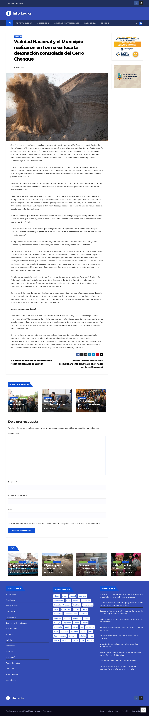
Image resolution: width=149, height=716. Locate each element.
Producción (11, 657)
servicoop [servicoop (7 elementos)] (66, 640)
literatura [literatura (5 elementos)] (77, 618)
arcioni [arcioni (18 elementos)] (73, 596)
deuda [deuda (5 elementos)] (84, 609)
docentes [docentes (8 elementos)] (58, 614)
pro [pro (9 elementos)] (90, 631)
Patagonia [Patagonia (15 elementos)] (64, 631)
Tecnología (11, 680)
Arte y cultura (24, 23)
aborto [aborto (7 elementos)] (56, 596)
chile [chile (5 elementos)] (68, 600)
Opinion (105, 23)
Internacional (12, 629)
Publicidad (125, 711)
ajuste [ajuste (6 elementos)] (64, 596)
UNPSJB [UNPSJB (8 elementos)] (90, 640)
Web (10, 509)
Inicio (117, 711)
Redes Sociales (13, 663)
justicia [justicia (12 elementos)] (67, 618)
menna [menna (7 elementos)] (76, 623)
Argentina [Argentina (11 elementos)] (82, 596)
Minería (9, 634)
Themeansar (47, 711)
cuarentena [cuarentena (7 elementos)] (66, 609)
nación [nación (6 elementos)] (67, 627)
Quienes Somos (137, 711)
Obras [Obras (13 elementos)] (75, 627)
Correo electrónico (17, 496)
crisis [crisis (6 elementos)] (56, 609)
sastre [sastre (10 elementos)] (56, 640)
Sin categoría (12, 674)
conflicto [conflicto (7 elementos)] (76, 605)
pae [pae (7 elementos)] (81, 627)
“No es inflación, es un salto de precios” (118, 661)
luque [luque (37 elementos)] (86, 618)
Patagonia (90, 23)
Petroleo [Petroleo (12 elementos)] (74, 631)
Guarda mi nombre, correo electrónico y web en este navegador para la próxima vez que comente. (56, 523)
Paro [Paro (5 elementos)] (56, 631)
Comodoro (43, 23)
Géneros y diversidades (66, 23)
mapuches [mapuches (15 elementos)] (67, 623)
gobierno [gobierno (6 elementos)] (57, 618)
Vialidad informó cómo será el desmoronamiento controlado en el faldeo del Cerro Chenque (81, 363)
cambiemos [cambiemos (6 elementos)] (59, 600)
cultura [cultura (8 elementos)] (76, 609)
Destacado (23, 398)
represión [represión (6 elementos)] (73, 636)
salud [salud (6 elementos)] (90, 636)
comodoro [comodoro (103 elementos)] (86, 600)
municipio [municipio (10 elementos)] (58, 627)
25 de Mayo (11, 594)
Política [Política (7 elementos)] (83, 631)
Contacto (109, 711)
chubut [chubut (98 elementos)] (76, 600)
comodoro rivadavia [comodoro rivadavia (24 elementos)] (62, 605)
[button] (137, 23)
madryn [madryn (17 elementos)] (57, 623)
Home (102, 711)
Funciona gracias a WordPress (17, 711)
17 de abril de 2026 (20, 572)
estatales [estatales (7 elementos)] (83, 614)
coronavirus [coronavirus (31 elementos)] (88, 605)
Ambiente (10, 600)
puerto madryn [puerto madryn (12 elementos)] (60, 636)
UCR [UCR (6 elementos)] (82, 640)
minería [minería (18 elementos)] (85, 623)
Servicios (10, 669)
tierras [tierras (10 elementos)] (75, 640)
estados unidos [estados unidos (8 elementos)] (70, 614)
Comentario (14, 433)
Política (22, 562)
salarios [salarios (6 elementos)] (82, 636)
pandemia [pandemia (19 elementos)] (90, 627)
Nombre (12, 482)
